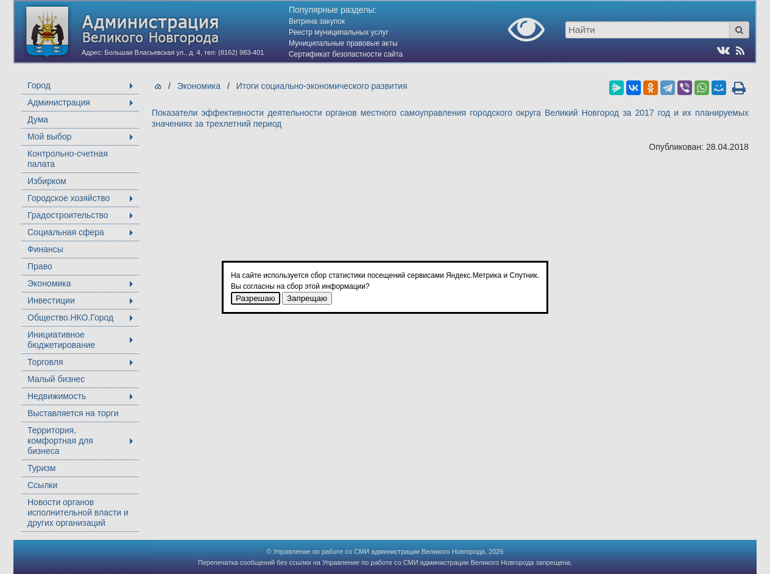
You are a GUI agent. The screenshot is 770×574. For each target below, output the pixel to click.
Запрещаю (307, 298)
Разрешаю (255, 298)
